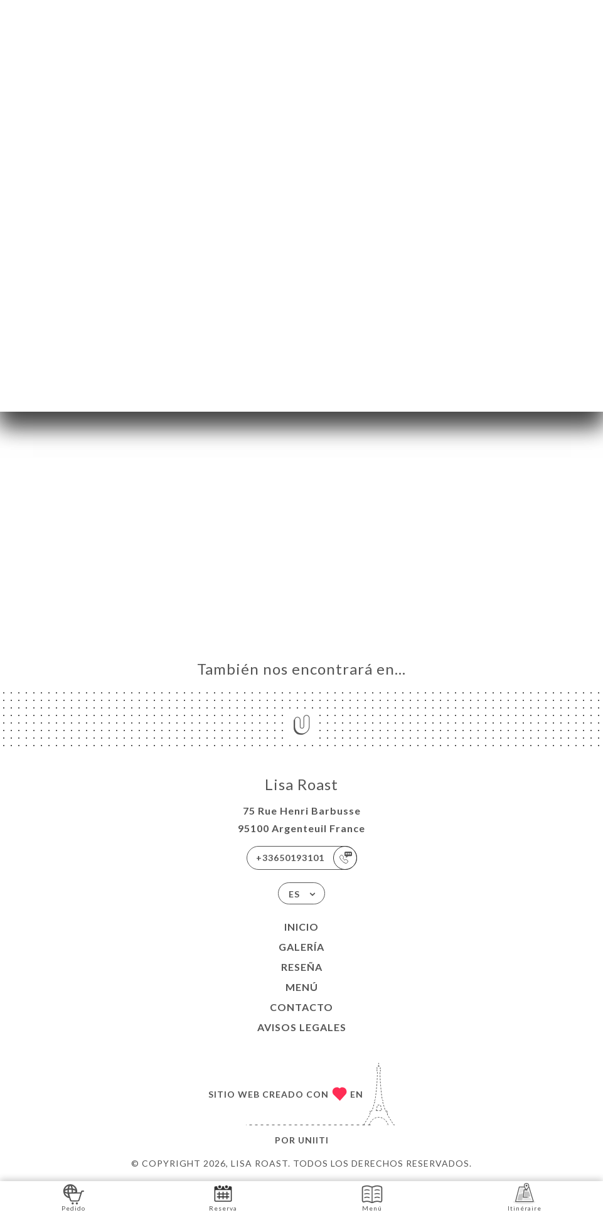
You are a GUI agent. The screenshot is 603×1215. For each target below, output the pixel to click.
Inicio (301, 927)
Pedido (73, 1197)
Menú (301, 987)
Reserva (223, 1197)
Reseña (302, 967)
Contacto (301, 1007)
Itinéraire (525, 1197)
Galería (301, 947)
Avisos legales (301, 1027)
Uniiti (313, 1140)
